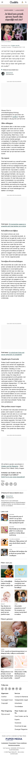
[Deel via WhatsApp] (6, 484)
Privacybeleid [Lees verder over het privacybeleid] (12, 743)
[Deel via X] (15, 484)
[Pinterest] (17, 689)
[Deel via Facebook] (11, 484)
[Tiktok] (20, 689)
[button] (22, 743)
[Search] (26, 2)
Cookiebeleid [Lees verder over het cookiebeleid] (4, 743)
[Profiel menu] (22, 2)
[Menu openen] (2, 2)
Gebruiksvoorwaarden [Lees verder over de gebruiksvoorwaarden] (14, 745)
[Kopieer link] (2, 484)
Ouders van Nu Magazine (9, 466)
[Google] (2, 689)
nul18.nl (15, 117)
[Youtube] (13, 689)
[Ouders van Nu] (14, 2)
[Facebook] (6, 689)
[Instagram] (9, 689)
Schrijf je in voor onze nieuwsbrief (13, 477)
